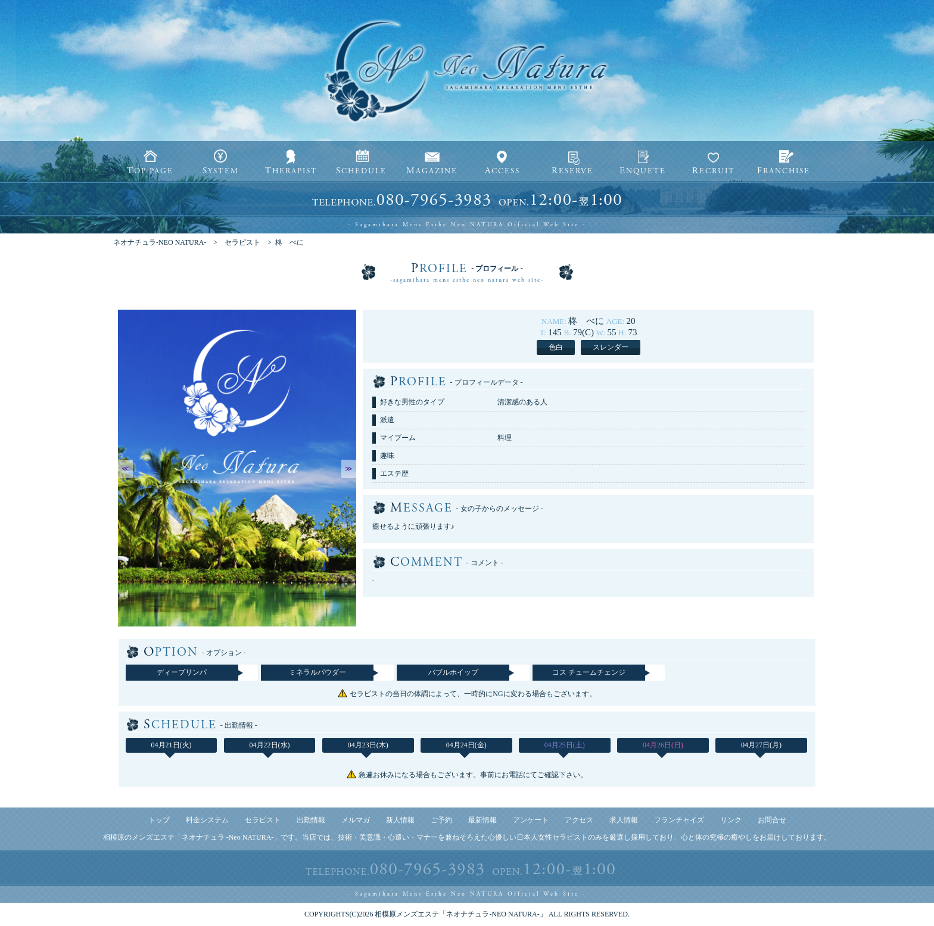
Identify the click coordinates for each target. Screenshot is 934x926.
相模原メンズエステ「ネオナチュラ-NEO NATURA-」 (460, 914)
